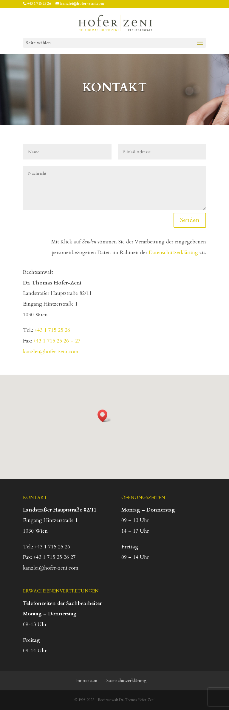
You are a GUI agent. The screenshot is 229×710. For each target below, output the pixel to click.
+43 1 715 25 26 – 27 (57, 340)
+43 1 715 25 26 (39, 3)
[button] (104, 415)
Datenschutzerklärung (173, 252)
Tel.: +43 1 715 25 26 (46, 546)
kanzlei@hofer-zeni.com (50, 351)
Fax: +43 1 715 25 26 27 (49, 557)
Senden (189, 220)
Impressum (87, 681)
